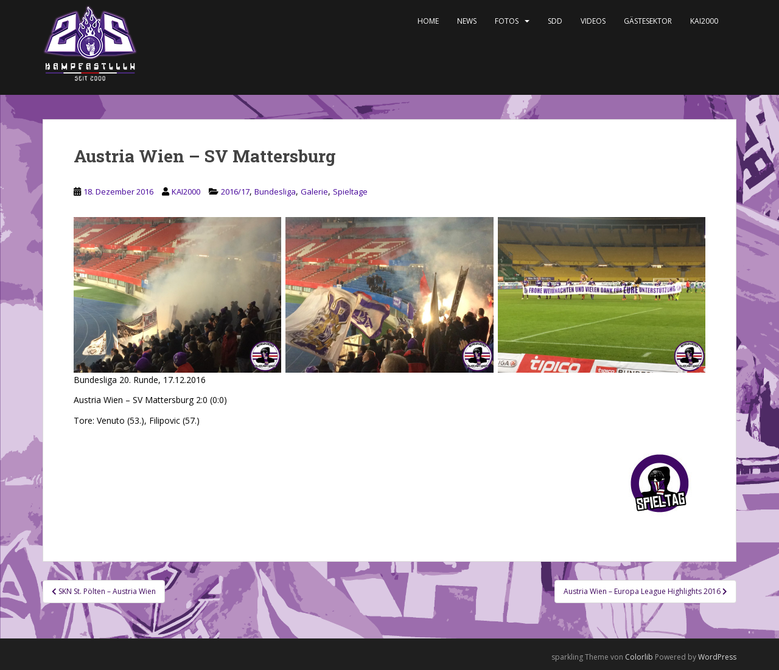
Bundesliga (275, 191)
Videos (593, 21)
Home (428, 21)
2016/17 (235, 191)
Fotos (507, 21)
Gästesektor (648, 21)
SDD (555, 21)
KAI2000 (704, 21)
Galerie (314, 191)
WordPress (717, 657)
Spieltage (350, 191)
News (467, 21)
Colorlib (639, 657)
